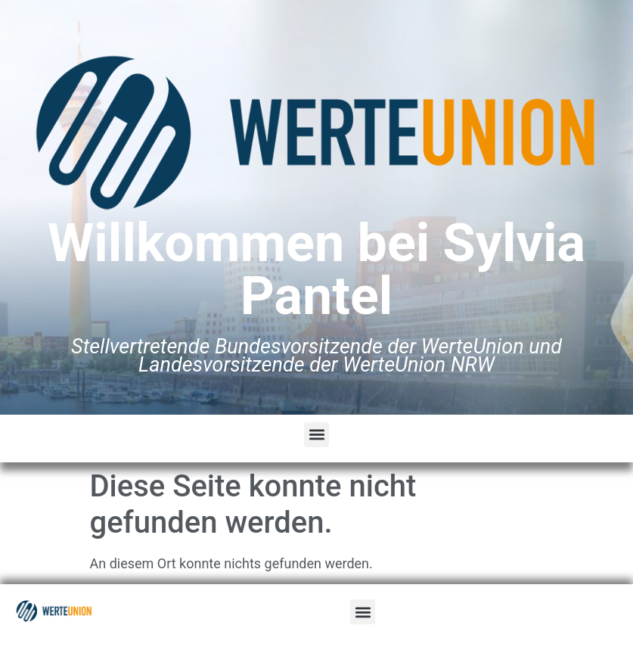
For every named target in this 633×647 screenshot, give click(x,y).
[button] (316, 434)
